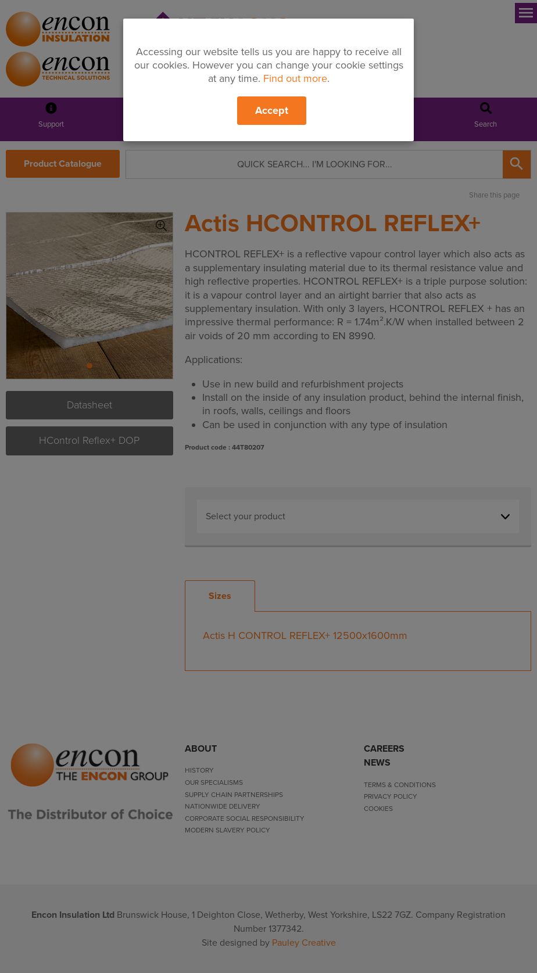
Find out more (295, 78)
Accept (271, 110)
